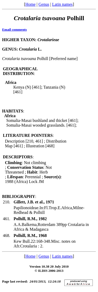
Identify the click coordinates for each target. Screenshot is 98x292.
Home (30, 4)
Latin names (62, 4)
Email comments (14, 29)
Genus (43, 4)
